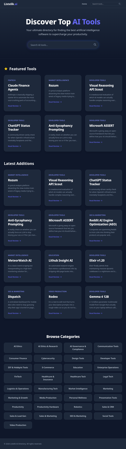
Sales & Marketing (48, 416)
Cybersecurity (48, 358)
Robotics (78, 407)
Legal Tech (108, 376)
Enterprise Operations (108, 367)
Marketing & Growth (18, 397)
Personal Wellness (78, 397)
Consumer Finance (18, 358)
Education (78, 367)
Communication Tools (108, 346)
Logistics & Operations (18, 388)
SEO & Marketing (78, 416)
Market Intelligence (78, 388)
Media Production (47, 397)
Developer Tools (108, 358)
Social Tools (107, 416)
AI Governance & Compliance (78, 348)
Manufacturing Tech (48, 388)
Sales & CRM (108, 407)
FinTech (18, 376)
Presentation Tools (108, 397)
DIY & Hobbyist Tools (18, 367)
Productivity (18, 407)
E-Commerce (48, 367)
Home (84, 4)
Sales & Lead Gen (18, 416)
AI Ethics (18, 346)
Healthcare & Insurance (48, 378)
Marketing (108, 388)
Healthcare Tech (78, 376)
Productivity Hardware (48, 407)
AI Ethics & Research (48, 346)
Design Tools (78, 358)
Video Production (18, 425)
